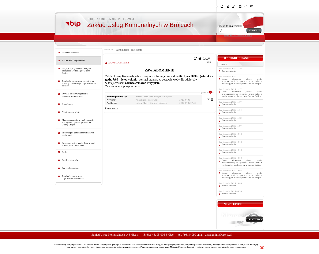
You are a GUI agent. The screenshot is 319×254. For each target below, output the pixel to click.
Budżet (65, 152)
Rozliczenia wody (70, 160)
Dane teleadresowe (70, 52)
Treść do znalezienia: (230, 25)
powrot (204, 92)
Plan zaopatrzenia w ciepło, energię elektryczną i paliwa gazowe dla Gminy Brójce (78, 122)
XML (208, 62)
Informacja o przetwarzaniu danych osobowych (78, 134)
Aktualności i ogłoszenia (73, 60)
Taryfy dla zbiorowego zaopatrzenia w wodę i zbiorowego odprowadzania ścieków (79, 83)
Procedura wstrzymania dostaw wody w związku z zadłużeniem (79, 144)
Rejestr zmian (111, 108)
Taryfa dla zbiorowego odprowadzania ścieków (73, 177)
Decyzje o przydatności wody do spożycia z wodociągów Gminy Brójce (76, 70)
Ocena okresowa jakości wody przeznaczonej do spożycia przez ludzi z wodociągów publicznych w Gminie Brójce (242, 162)
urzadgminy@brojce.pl (218, 234)
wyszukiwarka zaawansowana (238, 35)
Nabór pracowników (71, 112)
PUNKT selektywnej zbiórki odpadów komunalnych (75, 95)
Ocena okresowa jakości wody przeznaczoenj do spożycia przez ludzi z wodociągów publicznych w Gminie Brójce (242, 81)
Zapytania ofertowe (70, 168)
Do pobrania (67, 104)
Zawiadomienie (229, 71)
